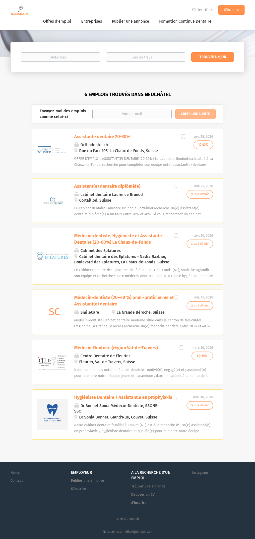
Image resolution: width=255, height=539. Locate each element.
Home (15, 473)
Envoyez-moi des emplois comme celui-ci (63, 114)
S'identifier (202, 9)
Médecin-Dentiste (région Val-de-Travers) (116, 348)
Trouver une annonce (148, 486)
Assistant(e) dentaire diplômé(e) (107, 186)
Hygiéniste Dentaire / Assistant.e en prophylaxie (123, 397)
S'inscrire (231, 10)
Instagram (200, 473)
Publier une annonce (87, 481)
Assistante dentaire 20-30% (102, 136)
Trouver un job (212, 57)
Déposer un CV (143, 494)
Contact (16, 481)
